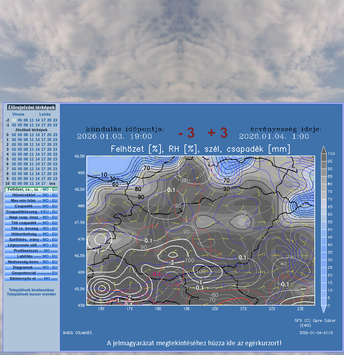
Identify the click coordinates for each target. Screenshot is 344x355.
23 (55, 120)
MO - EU (49, 267)
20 (49, 120)
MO (45, 189)
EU (54, 189)
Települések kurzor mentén (31, 294)
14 (38, 120)
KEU (45, 212)
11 (32, 120)
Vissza (18, 114)
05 (20, 120)
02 (14, 125)
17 (43, 120)
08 (26, 120)
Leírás (44, 114)
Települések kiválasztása (31, 290)
